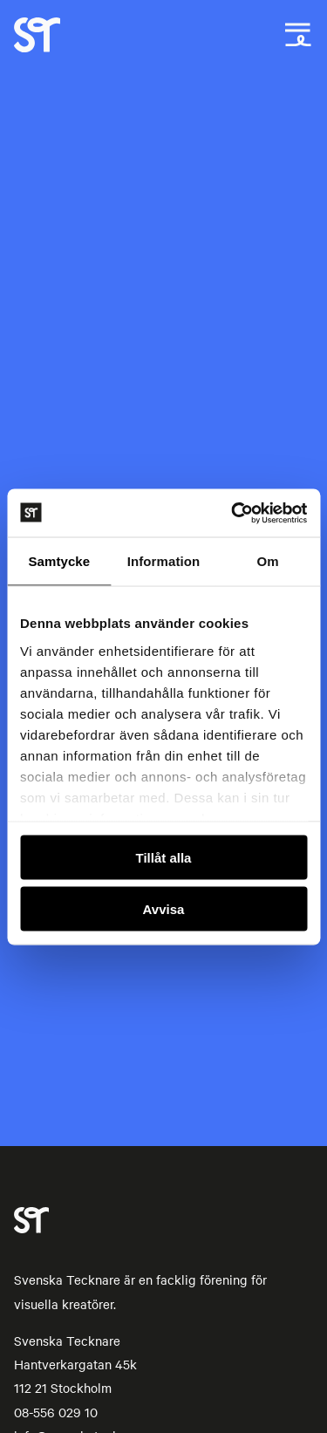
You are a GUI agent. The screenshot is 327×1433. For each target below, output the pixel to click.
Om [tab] (268, 561)
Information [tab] (164, 561)
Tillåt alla (164, 857)
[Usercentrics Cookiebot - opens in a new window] (233, 513)
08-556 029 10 (56, 1412)
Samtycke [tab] (59, 561)
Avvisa (164, 908)
